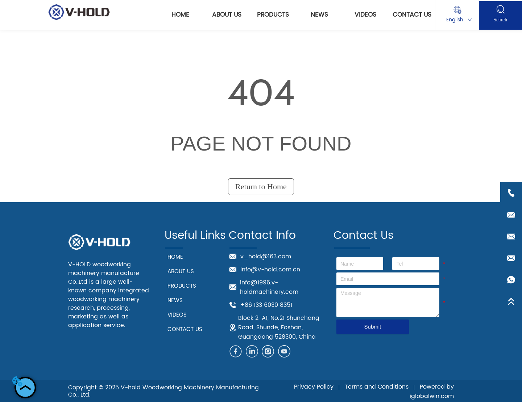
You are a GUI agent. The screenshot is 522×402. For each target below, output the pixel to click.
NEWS (319, 15)
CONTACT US (412, 15)
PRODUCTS (273, 15)
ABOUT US (226, 15)
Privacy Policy (314, 387)
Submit (372, 326)
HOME (180, 15)
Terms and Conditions (377, 387)
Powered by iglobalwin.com (432, 391)
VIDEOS (365, 15)
